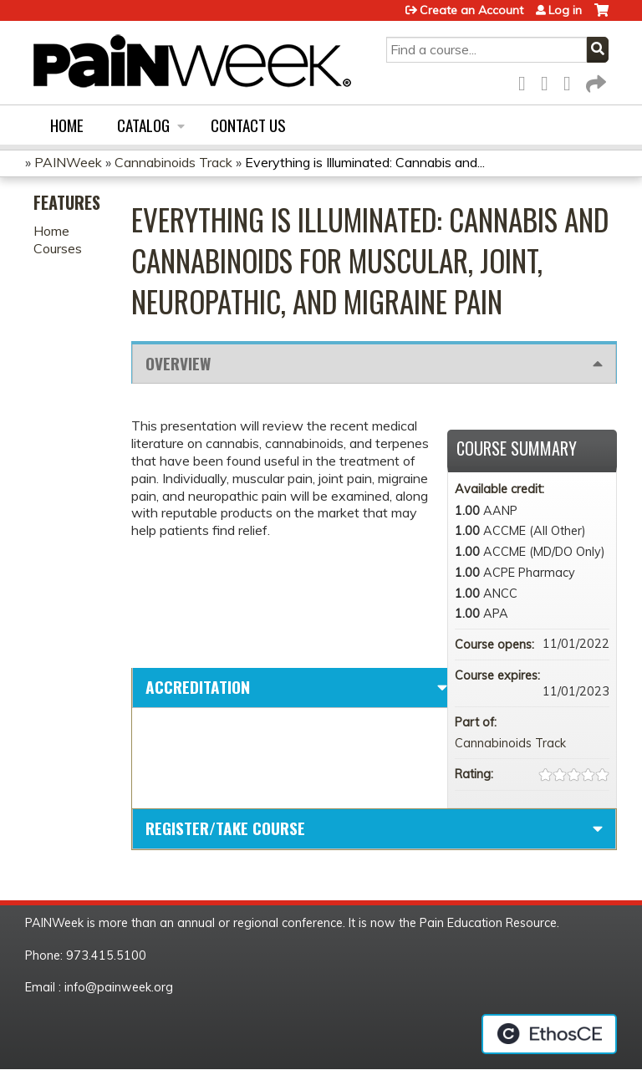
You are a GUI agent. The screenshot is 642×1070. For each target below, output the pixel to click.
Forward (594, 80)
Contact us (248, 125)
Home (67, 125)
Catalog (143, 125)
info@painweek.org (118, 987)
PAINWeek (68, 162)
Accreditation (197, 687)
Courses (57, 248)
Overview (178, 363)
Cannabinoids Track (173, 162)
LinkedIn (571, 80)
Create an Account (471, 10)
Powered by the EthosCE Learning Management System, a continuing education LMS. (549, 1034)
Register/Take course (225, 828)
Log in (565, 10)
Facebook (526, 80)
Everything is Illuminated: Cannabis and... (365, 162)
